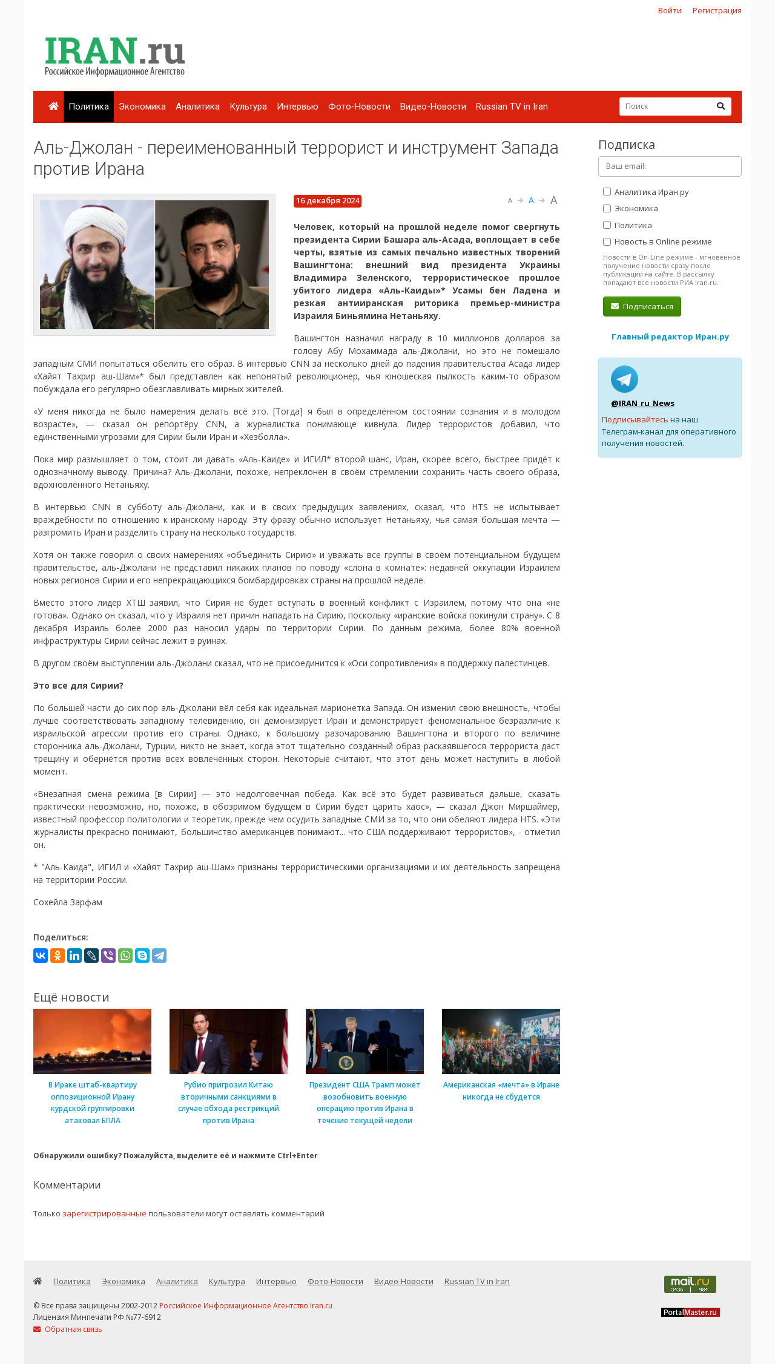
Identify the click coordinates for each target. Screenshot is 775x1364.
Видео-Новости (433, 106)
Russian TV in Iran (512, 106)
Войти (670, 10)
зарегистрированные (104, 1213)
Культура (248, 106)
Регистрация (717, 10)
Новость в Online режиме (657, 241)
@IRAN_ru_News (642, 403)
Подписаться (642, 306)
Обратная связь (67, 1329)
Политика (88, 106)
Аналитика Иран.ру (646, 191)
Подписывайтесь (635, 419)
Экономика (142, 106)
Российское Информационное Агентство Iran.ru (245, 1305)
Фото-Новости (359, 106)
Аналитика (198, 106)
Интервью (297, 106)
